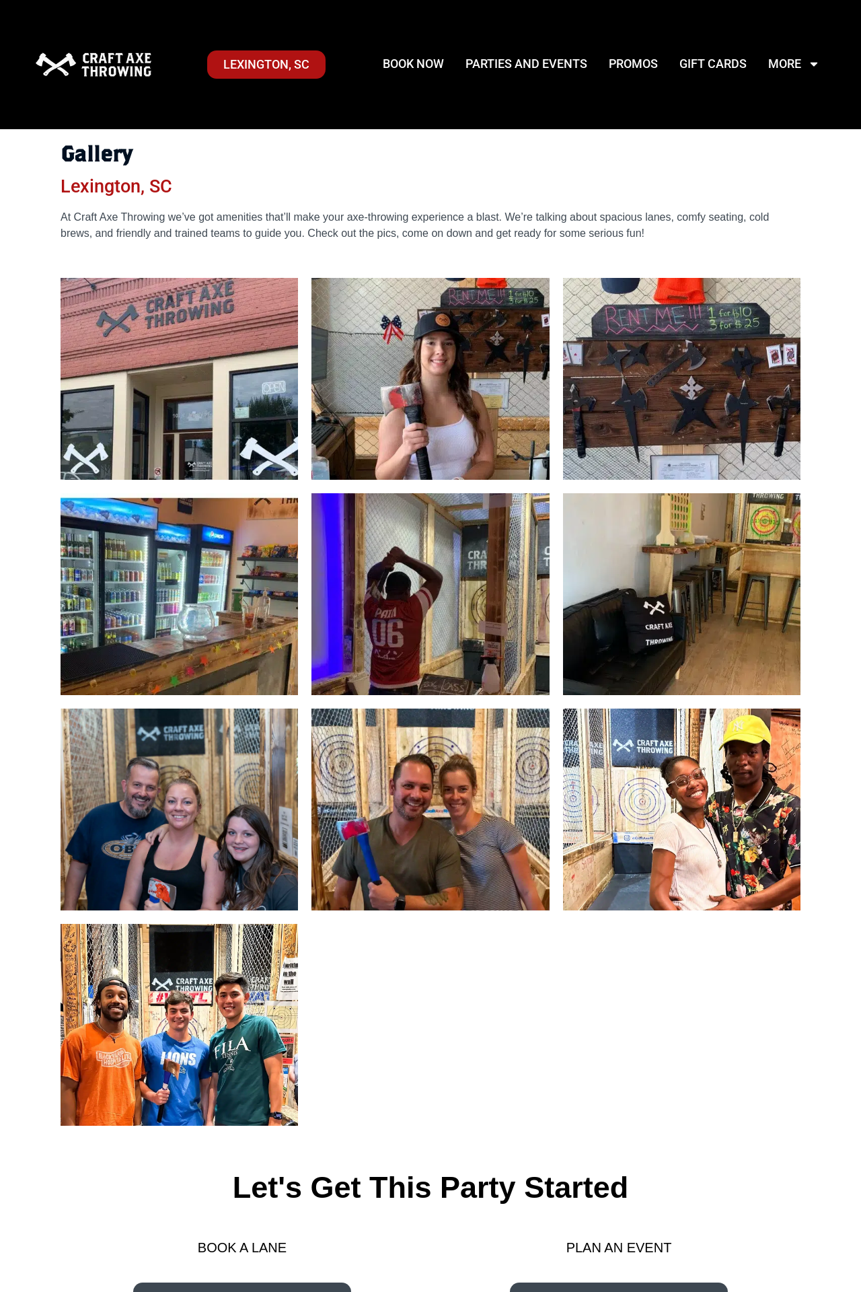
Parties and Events (526, 64)
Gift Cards (713, 64)
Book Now (413, 64)
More (794, 64)
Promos (633, 64)
